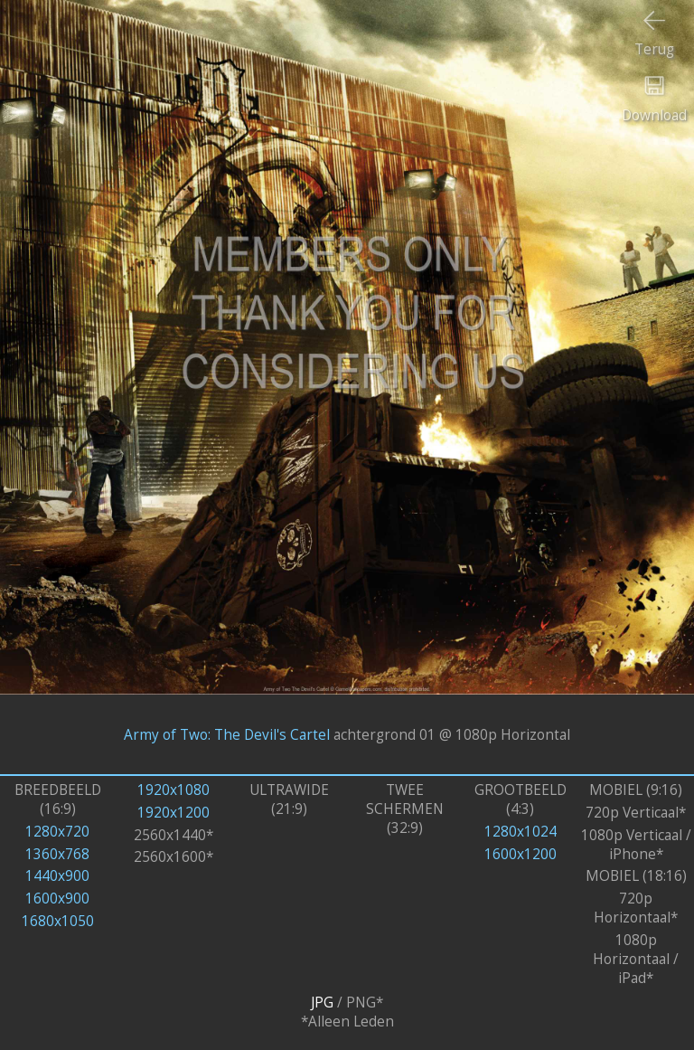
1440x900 (57, 875)
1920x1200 (173, 812)
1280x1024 (520, 831)
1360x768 (57, 854)
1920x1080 (173, 789)
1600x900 (57, 898)
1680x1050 (58, 921)
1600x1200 (520, 854)
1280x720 (57, 831)
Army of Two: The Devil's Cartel (227, 733)
